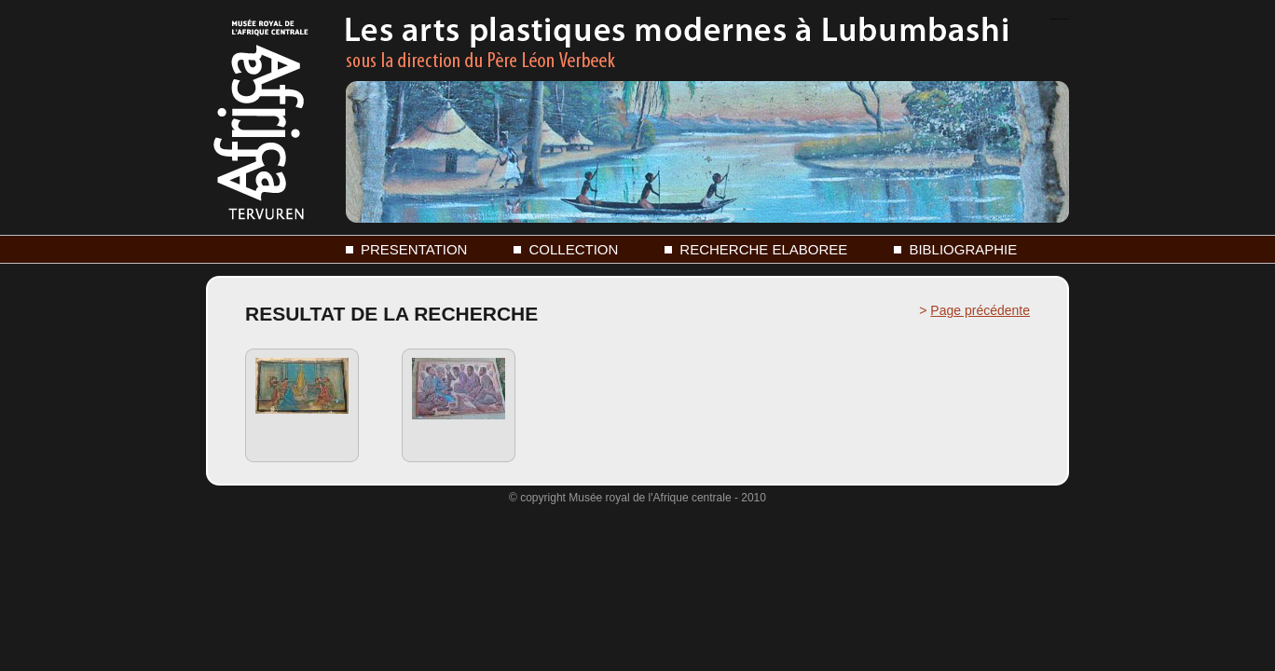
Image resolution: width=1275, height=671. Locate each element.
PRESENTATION (414, 249)
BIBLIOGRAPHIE (963, 249)
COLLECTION (573, 249)
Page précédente (980, 310)
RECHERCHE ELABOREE (763, 249)
